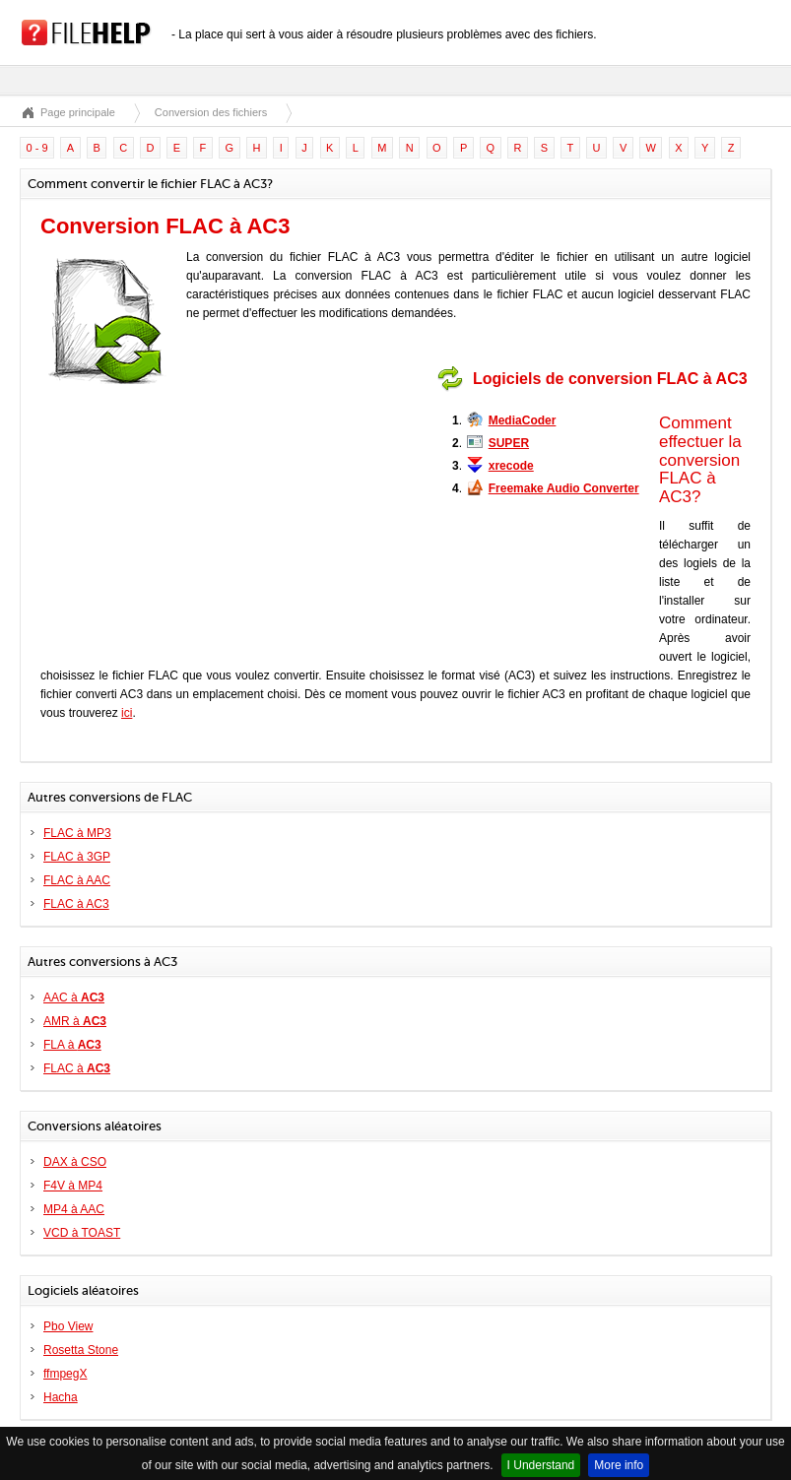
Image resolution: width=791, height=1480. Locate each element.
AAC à (73, 997)
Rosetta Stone (80, 1350)
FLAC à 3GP (76, 857)
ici (126, 713)
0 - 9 (37, 148)
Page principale (77, 112)
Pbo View (68, 1326)
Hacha (60, 1397)
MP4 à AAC (73, 1209)
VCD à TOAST (81, 1233)
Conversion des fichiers (211, 112)
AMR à (74, 1021)
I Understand (541, 1465)
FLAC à (76, 1068)
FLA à (72, 1045)
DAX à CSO (74, 1162)
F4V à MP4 (72, 1185)
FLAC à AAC (76, 880)
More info (618, 1465)
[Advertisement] (309, 484)
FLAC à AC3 (76, 904)
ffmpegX (65, 1374)
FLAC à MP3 (77, 833)
